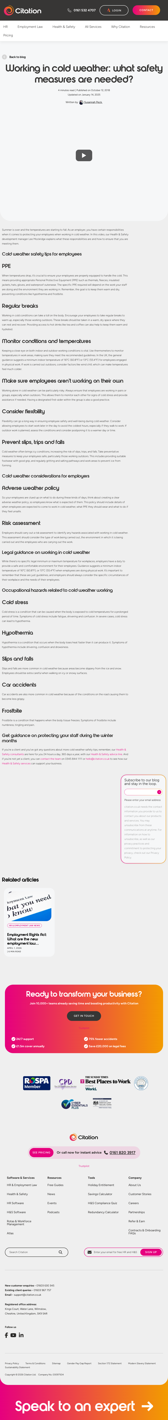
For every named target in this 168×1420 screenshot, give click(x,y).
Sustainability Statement (17, 1367)
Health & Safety (17, 1194)
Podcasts (53, 1212)
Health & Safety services (16, 763)
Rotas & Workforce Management (19, 1223)
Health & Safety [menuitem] (63, 27)
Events (51, 1203)
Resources (54, 1177)
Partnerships (136, 1212)
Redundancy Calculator (103, 1212)
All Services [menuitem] (93, 27)
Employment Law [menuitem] (30, 27)
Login (116, 10)
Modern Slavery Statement (142, 1363)
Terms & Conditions (35, 1363)
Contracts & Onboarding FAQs (144, 1232)
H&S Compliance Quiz (102, 1203)
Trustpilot (84, 1028)
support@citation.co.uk (23, 1294)
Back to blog (17, 57)
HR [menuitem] (5, 27)
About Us (134, 1185)
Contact (146, 10)
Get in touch (84, 1015)
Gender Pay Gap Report (79, 1363)
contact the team (51, 758)
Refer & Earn (136, 1221)
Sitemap (56, 1363)
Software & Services (20, 1177)
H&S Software (16, 1212)
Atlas (10, 1233)
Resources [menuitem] (147, 27)
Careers (133, 1203)
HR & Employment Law (22, 1185)
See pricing (41, 1152)
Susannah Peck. (93, 102)
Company (135, 1177)
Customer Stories (139, 1194)
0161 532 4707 (85, 10)
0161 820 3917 (119, 1152)
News (51, 1194)
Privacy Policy (12, 1363)
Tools (91, 1177)
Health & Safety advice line (106, 754)
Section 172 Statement (110, 1363)
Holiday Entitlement (101, 1185)
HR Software (15, 1203)
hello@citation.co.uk (97, 758)
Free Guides (55, 1185)
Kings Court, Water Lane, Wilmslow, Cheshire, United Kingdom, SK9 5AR (26, 1311)
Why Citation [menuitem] (120, 27)
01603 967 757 (28, 1290)
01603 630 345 (29, 1285)
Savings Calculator (100, 1194)
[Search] (60, 1252)
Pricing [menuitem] (8, 35)
